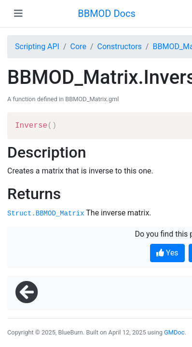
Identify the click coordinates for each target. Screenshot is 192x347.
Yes (167, 252)
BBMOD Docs (107, 13)
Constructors (119, 46)
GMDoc (174, 332)
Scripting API (37, 46)
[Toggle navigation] (18, 13)
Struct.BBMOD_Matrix (45, 213)
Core (78, 46)
